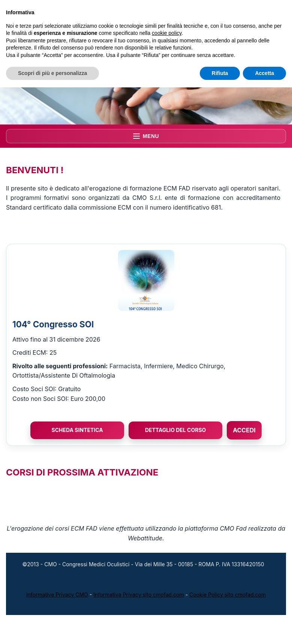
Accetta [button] (264, 73)
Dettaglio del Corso (175, 430)
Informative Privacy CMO (57, 594)
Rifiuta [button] (220, 73)
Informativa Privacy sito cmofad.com (138, 594)
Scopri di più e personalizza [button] (52, 73)
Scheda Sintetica (77, 430)
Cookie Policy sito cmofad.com (227, 594)
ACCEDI (244, 430)
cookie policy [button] (166, 33)
